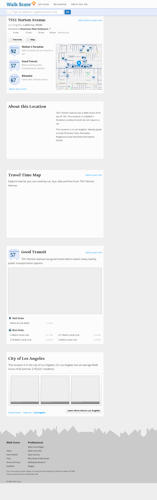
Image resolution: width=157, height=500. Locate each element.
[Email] (17, 447)
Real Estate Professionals (38, 458)
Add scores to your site (90, 20)
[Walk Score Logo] (21, 3)
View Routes (63, 32)
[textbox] (37, 12)
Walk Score (13, 442)
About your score (18, 89)
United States (14, 412)
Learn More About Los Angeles (83, 410)
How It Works (12, 455)
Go (67, 12)
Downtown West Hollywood (34, 29)
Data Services (34, 455)
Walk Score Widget (36, 447)
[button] (8, 12)
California (27, 412)
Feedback (10, 466)
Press (8, 458)
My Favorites (60, 4)
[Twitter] (8, 447)
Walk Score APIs (35, 451)
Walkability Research (37, 462)
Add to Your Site (79, 4)
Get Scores (43, 4)
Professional (35, 442)
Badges (31, 466)
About (8, 451)
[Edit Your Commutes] (49, 28)
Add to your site (94, 175)
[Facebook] (13, 447)
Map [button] (31, 39)
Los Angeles (15, 25)
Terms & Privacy (13, 462)
